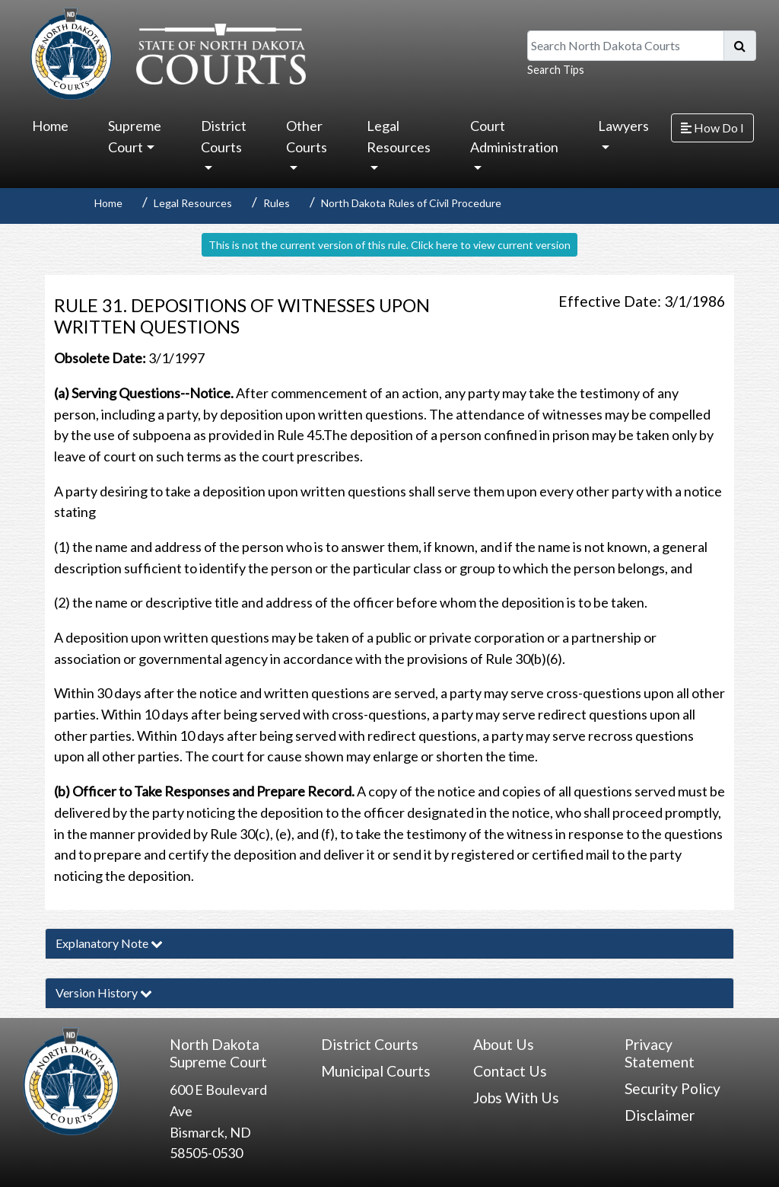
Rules (276, 202)
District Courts (369, 1044)
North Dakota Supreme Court (218, 1053)
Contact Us (510, 1071)
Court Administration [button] (514, 136)
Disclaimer (660, 1115)
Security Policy (672, 1088)
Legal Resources (193, 202)
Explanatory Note (109, 943)
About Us (503, 1044)
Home (50, 125)
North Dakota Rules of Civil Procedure (411, 202)
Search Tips (555, 69)
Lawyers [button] (623, 125)
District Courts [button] (223, 136)
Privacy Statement (660, 1053)
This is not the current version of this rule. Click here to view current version (389, 244)
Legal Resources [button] (399, 136)
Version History (104, 992)
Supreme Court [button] (134, 136)
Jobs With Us (516, 1097)
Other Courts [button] (306, 136)
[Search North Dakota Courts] (625, 45)
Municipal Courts (376, 1071)
